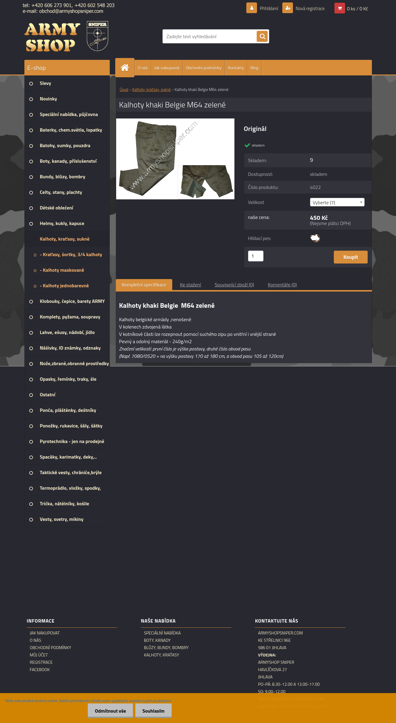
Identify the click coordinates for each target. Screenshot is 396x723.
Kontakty (236, 67)
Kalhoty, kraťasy (161, 655)
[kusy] (255, 256)
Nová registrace (308, 8)
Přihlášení (265, 8)
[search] (262, 36)
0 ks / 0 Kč (357, 8)
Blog (254, 67)
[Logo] (66, 36)
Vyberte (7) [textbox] (324, 202)
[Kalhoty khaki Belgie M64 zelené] (175, 121)
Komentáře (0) (282, 284)
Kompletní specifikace (144, 284)
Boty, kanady (157, 640)
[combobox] (337, 202)
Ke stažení (190, 284)
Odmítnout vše (108, 710)
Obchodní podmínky (204, 67)
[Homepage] (127, 67)
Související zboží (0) (234, 284)
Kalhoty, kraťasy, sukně (151, 89)
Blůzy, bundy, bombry (166, 647)
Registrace (41, 662)
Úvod (124, 89)
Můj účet (39, 655)
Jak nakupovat (167, 67)
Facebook (40, 669)
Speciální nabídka (162, 633)
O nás (143, 67)
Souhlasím (153, 710)
